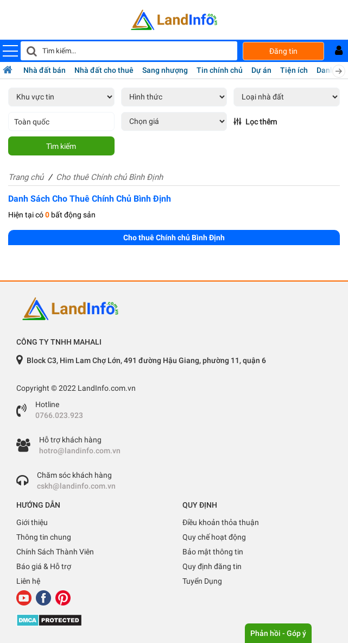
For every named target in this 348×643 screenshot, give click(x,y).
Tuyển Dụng (202, 581)
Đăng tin (283, 51)
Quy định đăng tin (212, 566)
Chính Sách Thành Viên (55, 551)
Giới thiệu (32, 522)
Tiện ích (294, 70)
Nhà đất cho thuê (104, 70)
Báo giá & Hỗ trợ (43, 566)
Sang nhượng (165, 70)
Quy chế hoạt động (214, 537)
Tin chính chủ (220, 70)
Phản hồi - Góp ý (278, 633)
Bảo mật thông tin (212, 551)
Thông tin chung (43, 537)
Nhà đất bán (44, 70)
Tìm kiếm (61, 146)
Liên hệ (28, 581)
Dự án (261, 70)
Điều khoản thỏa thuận (220, 522)
